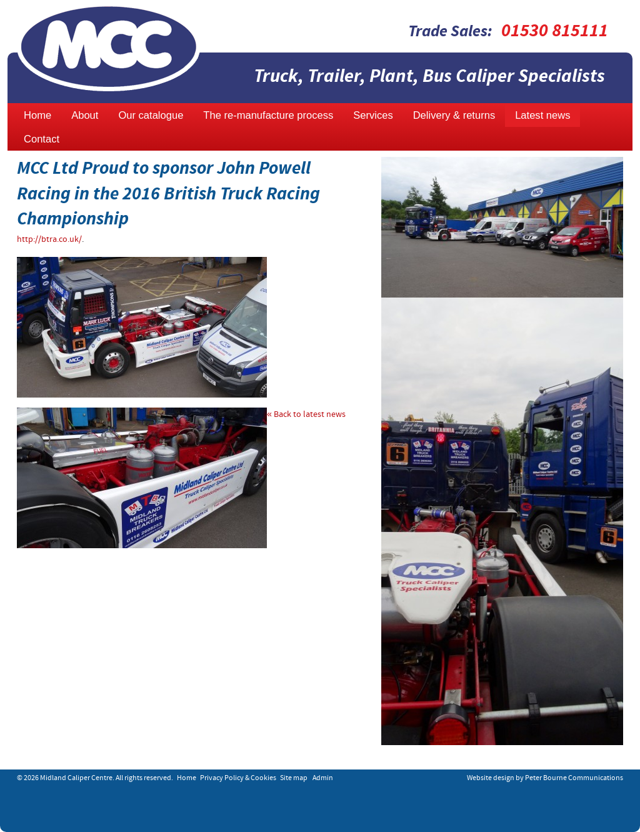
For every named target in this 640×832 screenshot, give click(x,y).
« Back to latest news (306, 414)
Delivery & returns (454, 115)
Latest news (542, 115)
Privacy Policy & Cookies (238, 778)
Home (37, 115)
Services (372, 115)
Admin (322, 778)
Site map (294, 778)
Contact (41, 139)
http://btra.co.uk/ (49, 239)
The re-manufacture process (268, 115)
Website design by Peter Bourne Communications (545, 778)
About (84, 115)
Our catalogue (150, 115)
